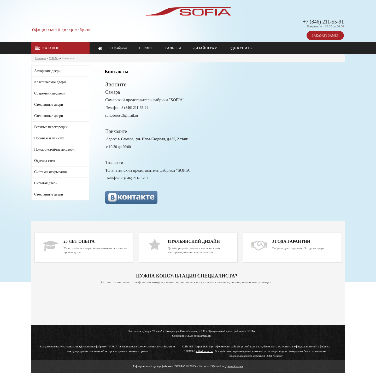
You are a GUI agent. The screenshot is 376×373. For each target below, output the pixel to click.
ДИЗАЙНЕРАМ (205, 48)
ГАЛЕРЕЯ (173, 48)
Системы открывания (50, 172)
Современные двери (50, 93)
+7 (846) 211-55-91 (323, 22)
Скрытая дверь (45, 183)
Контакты (68, 58)
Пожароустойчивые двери (54, 149)
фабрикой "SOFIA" (107, 346)
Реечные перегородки (51, 127)
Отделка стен (44, 161)
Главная (40, 58)
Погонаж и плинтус (49, 138)
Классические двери (50, 82)
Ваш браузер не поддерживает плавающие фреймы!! (186, 304)
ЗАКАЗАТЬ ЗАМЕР (325, 35)
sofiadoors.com (204, 351)
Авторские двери (47, 71)
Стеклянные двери (48, 104)
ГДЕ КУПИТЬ (240, 48)
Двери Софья (234, 366)
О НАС (53, 58)
